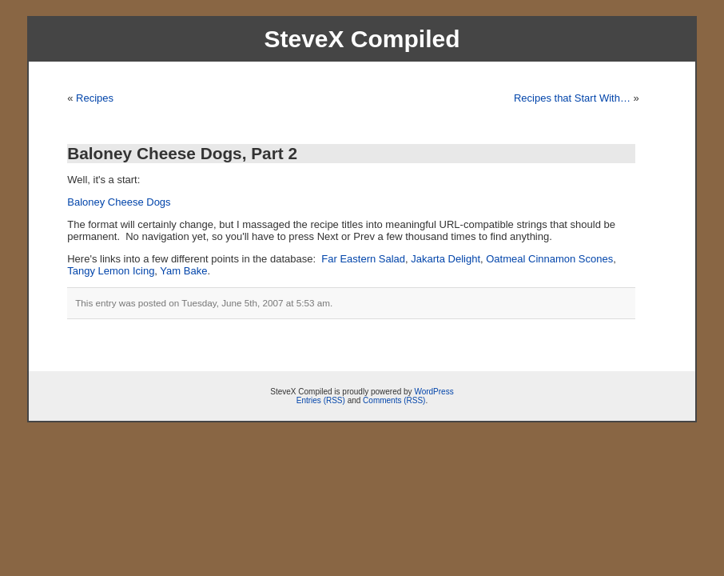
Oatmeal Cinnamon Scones (549, 259)
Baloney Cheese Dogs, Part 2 (182, 153)
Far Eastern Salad (363, 259)
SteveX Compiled (361, 39)
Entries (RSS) (320, 400)
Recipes (94, 98)
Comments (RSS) (394, 400)
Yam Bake (183, 271)
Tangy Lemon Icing (110, 271)
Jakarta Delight (445, 259)
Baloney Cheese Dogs (118, 202)
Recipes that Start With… (572, 98)
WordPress (433, 391)
